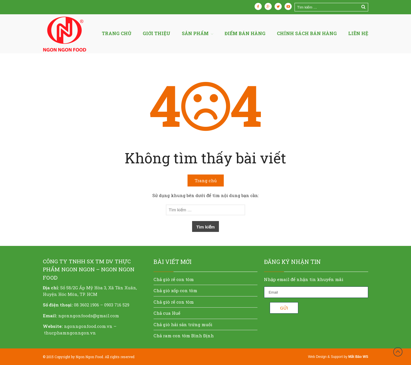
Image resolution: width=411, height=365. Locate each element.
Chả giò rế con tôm (174, 279)
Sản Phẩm (195, 33)
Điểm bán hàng (245, 33)
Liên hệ (358, 33)
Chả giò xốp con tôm (175, 290)
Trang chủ (116, 33)
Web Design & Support (325, 357)
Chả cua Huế (167, 313)
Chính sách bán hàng (307, 33)
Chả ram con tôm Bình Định (184, 335)
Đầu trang (397, 351)
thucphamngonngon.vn (70, 333)
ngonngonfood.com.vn (88, 326)
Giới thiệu (156, 33)
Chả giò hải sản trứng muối (183, 324)
